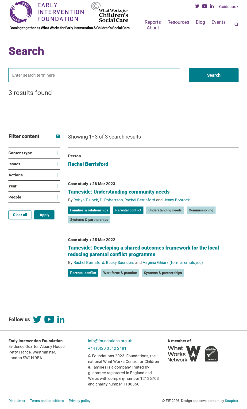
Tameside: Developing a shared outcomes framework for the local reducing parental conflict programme (143, 251)
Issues (34, 164)
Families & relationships (89, 210)
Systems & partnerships (89, 220)
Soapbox (232, 401)
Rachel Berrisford (88, 164)
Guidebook (229, 6)
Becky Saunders (120, 262)
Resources (178, 22)
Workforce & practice (120, 273)
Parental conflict (128, 210)
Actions (34, 175)
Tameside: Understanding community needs (119, 192)
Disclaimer (16, 401)
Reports (153, 22)
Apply (44, 215)
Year (34, 186)
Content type (34, 153)
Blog (200, 22)
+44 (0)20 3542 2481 (107, 348)
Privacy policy (79, 401)
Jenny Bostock (177, 200)
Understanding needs (165, 210)
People (34, 197)
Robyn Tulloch (85, 200)
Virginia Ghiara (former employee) (173, 262)
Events (219, 22)
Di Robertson (111, 200)
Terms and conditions (47, 401)
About (153, 28)
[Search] (237, 25)
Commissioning (201, 210)
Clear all (20, 215)
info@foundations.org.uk (110, 340)
